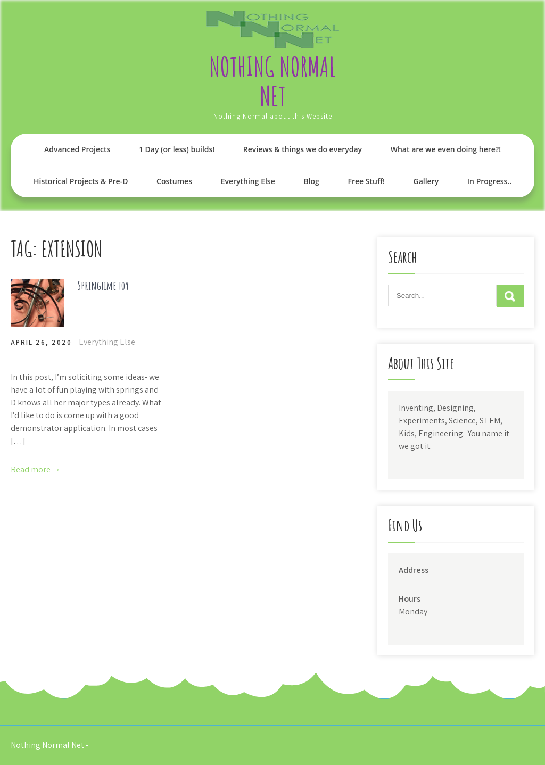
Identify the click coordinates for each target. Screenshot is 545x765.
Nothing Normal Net (272, 80)
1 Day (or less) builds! (176, 149)
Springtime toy (103, 285)
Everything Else (248, 181)
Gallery (426, 181)
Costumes (174, 181)
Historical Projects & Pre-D (81, 181)
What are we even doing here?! (446, 149)
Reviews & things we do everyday (302, 149)
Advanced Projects (77, 149)
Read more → (36, 469)
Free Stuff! (366, 181)
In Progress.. (489, 181)
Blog (311, 181)
